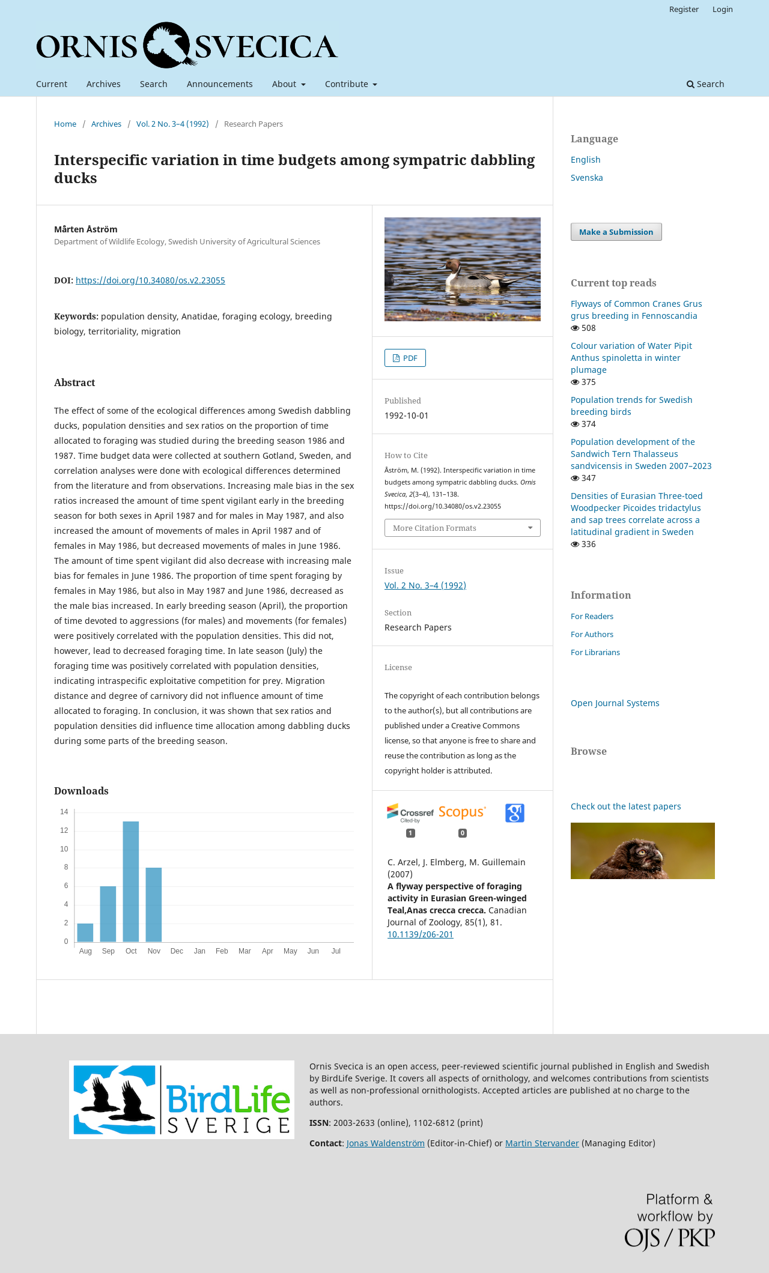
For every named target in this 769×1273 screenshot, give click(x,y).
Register (684, 9)
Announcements (220, 83)
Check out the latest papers (626, 806)
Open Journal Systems (615, 703)
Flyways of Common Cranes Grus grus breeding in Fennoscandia (636, 309)
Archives (104, 83)
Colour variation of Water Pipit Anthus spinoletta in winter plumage (631, 357)
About (285, 83)
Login (723, 9)
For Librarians (595, 652)
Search (154, 83)
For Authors (592, 634)
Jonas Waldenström (386, 1143)
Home (65, 123)
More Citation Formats (434, 527)
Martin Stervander (542, 1143)
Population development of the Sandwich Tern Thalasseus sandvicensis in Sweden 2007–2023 (641, 453)
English (586, 159)
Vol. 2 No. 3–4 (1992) (172, 123)
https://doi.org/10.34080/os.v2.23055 (150, 280)
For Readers (592, 616)
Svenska (587, 177)
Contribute (348, 83)
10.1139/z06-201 (421, 934)
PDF (409, 357)
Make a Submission (616, 231)
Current (51, 83)
